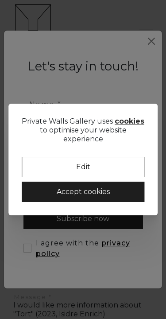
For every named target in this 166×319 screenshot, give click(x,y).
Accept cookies (83, 191)
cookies (129, 121)
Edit (83, 167)
